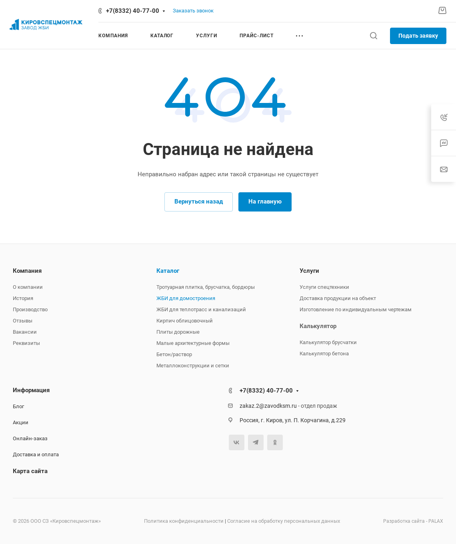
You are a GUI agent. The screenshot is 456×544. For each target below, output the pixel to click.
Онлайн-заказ (30, 438)
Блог (18, 406)
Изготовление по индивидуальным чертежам (356, 309)
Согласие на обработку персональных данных (283, 521)
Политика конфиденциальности (184, 521)
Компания (27, 270)
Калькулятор (318, 326)
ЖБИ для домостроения (185, 298)
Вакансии (25, 332)
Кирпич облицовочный (184, 321)
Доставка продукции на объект (338, 298)
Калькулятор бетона (324, 354)
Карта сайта (30, 471)
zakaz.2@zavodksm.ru (268, 406)
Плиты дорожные (178, 332)
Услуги (309, 270)
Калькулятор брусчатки (328, 342)
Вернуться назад (198, 201)
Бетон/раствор (174, 354)
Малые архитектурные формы (193, 343)
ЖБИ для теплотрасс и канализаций (201, 309)
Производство (30, 309)
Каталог (167, 270)
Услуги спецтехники (324, 287)
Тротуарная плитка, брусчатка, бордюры (205, 287)
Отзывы (22, 321)
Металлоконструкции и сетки (192, 366)
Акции (20, 422)
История (23, 298)
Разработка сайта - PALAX (413, 521)
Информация (31, 390)
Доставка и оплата (36, 454)
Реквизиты (26, 343)
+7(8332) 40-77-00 (132, 10)
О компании (28, 287)
